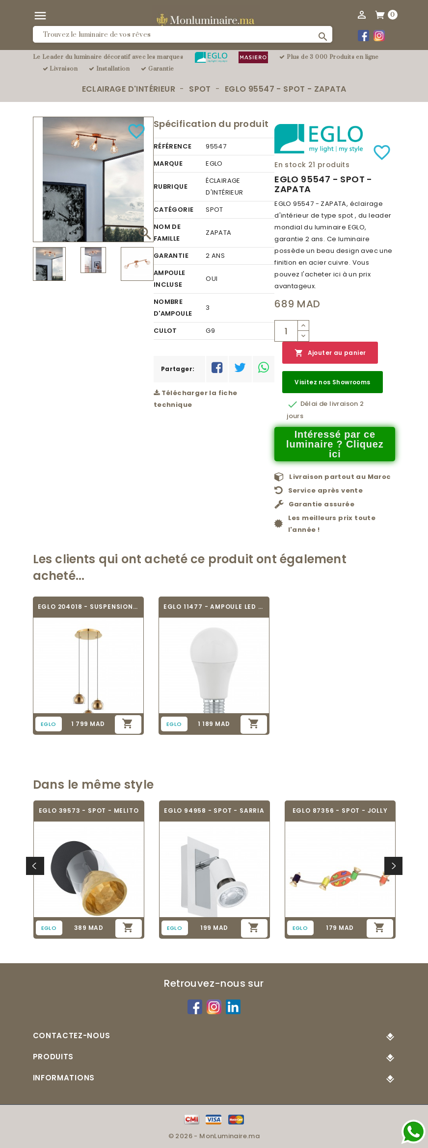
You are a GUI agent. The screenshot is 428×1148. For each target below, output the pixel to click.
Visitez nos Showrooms (332, 382)
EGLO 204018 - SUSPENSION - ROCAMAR (88, 606)
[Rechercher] (183, 34)
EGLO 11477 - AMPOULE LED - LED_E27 (214, 606)
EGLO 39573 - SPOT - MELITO (89, 810)
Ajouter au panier (330, 353)
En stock (290, 165)
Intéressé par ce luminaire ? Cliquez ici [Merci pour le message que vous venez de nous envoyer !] (335, 444)
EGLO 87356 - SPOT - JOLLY (340, 810)
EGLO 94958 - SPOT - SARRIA (214, 810)
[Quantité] (286, 331)
